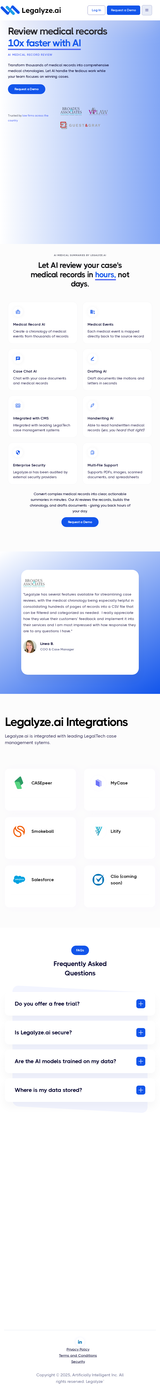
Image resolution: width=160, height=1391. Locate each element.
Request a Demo (123, 10)
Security (78, 1362)
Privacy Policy (78, 1349)
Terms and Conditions (78, 1355)
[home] (30, 10)
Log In (96, 10)
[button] (147, 10)
